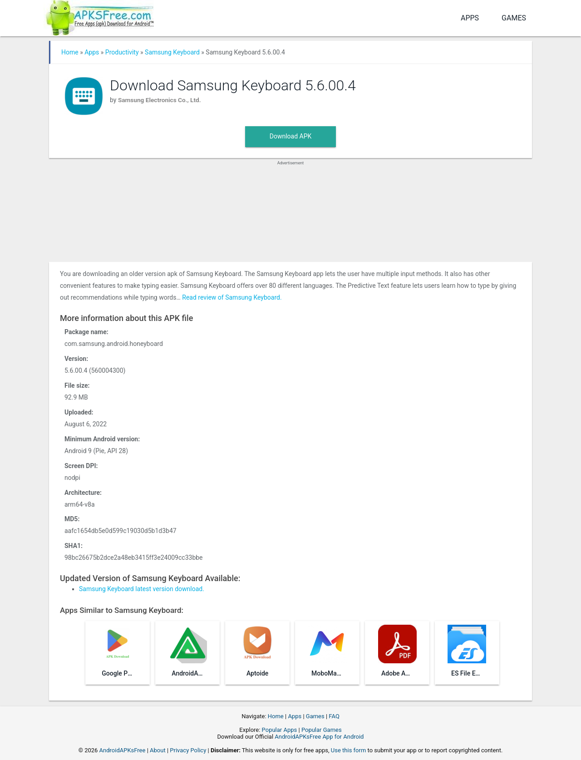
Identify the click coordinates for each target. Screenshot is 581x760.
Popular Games (321, 729)
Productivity (122, 52)
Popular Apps (279, 729)
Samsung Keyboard (172, 52)
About (158, 750)
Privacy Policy (188, 750)
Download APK (291, 136)
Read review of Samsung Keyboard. (231, 297)
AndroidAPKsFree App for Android (319, 736)
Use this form (348, 750)
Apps (470, 18)
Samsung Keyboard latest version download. (141, 588)
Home (70, 52)
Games (514, 18)
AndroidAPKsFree (122, 750)
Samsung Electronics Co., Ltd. (160, 100)
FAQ (334, 716)
